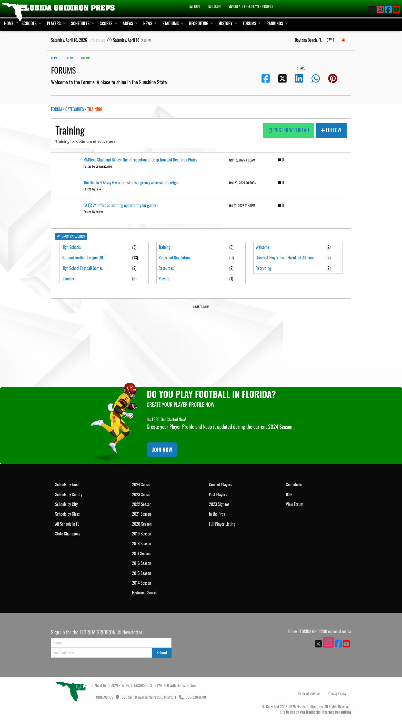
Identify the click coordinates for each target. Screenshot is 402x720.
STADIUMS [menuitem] (171, 23)
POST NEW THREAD (289, 130)
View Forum (294, 504)
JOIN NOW (162, 449)
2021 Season (141, 514)
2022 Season (142, 504)
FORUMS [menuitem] (249, 23)
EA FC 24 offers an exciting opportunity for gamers (121, 205)
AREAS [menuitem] (128, 23)
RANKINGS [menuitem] (274, 23)
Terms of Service (309, 693)
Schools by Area (67, 484)
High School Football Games (82, 268)
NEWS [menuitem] (147, 23)
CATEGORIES (74, 109)
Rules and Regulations (175, 258)
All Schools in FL (67, 524)
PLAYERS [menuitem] (54, 23)
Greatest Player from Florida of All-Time (285, 261)
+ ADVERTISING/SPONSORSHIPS (130, 685)
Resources (166, 268)
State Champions (67, 534)
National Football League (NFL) (84, 258)
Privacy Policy (337, 693)
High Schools (71, 247)
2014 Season (141, 583)
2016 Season (141, 563)
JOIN (289, 494)
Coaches (68, 279)
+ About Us (99, 685)
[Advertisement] (201, 345)
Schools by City (66, 504)
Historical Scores (144, 593)
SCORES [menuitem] (106, 23)
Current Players (220, 484)
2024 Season (142, 484)
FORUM (56, 109)
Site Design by (315, 712)
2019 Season (141, 534)
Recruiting (263, 275)
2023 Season (142, 494)
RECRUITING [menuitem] (198, 23)
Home (54, 58)
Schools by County (68, 494)
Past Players (218, 494)
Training (164, 247)
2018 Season (141, 543)
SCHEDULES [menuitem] (80, 23)
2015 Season (141, 573)
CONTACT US (104, 697)
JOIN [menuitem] (194, 6)
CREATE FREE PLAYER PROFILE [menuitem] (251, 6)
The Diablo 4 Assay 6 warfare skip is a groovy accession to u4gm (131, 182)
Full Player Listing (222, 524)
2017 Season (141, 553)
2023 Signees (219, 504)
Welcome (262, 247)
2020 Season (142, 524)
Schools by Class (67, 514)
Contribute (294, 484)
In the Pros (217, 514)
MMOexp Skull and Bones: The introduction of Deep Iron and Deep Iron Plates (140, 160)
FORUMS (68, 58)
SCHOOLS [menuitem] (29, 23)
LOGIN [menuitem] (214, 6)
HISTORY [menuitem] (226, 23)
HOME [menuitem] (8, 23)
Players (164, 279)
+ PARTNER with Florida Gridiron (176, 685)
